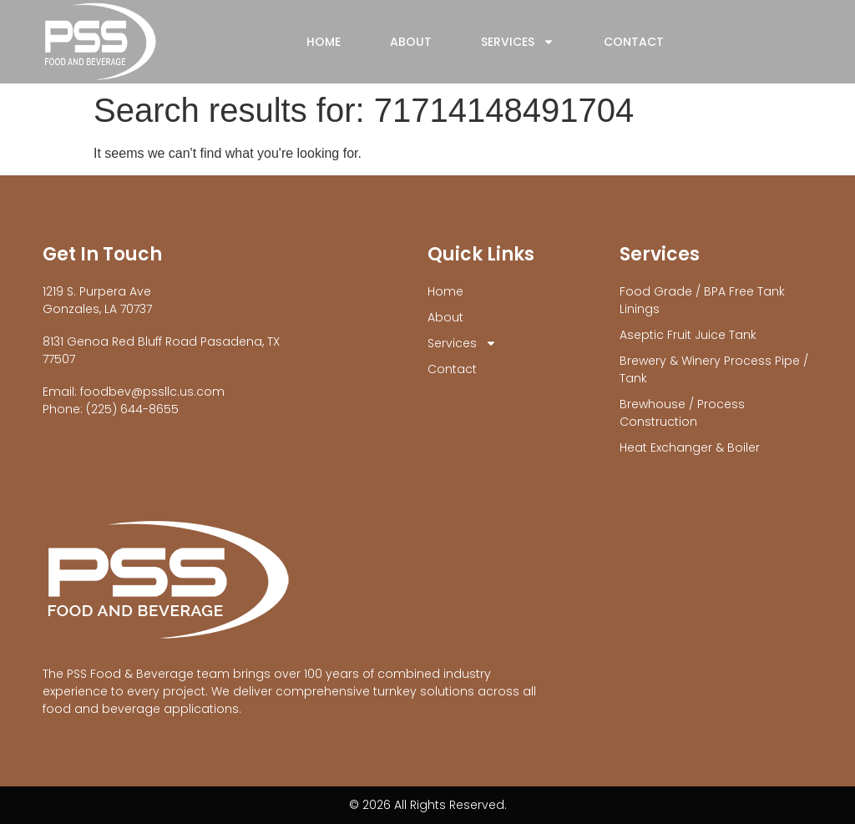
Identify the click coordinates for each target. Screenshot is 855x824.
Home (323, 41)
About (411, 41)
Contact (634, 41)
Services (517, 42)
